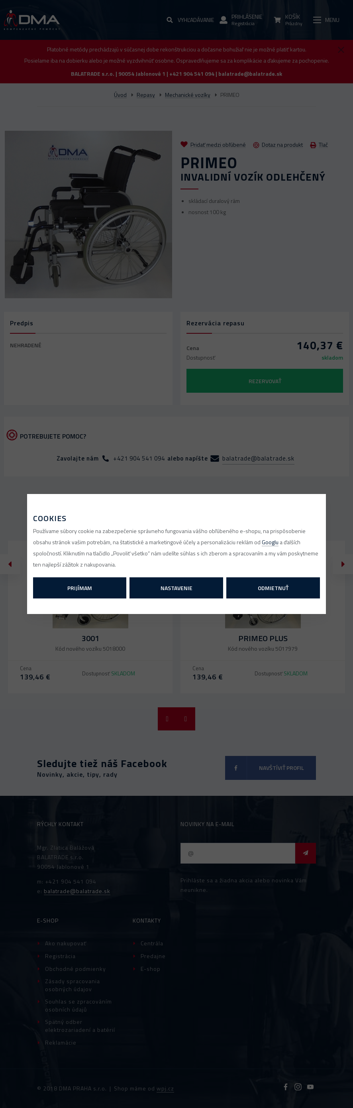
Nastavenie (176, 588)
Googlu (270, 542)
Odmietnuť (273, 588)
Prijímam (79, 588)
